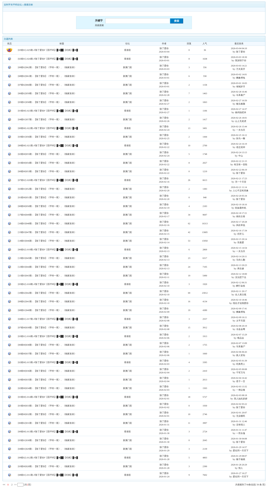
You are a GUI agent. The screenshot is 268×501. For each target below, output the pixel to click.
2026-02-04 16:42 (239, 378)
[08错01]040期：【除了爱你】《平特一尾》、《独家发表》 (47, 310)
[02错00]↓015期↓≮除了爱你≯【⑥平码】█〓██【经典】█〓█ (48, 362)
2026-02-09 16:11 (239, 317)
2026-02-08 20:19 (239, 326)
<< (4, 484)
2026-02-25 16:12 (239, 135)
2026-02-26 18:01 (239, 118)
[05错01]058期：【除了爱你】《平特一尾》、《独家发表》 (47, 102)
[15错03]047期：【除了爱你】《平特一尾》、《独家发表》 (47, 232)
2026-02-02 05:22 (239, 404)
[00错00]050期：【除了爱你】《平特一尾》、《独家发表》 (47, 206)
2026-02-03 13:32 (239, 386)
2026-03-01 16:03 (239, 83)
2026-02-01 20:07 (239, 412)
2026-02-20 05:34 (239, 195)
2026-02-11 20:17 (239, 291)
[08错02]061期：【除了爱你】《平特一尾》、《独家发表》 (47, 76)
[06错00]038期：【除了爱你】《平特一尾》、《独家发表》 (47, 345)
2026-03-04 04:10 (239, 48)
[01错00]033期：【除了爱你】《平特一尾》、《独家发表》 (47, 405)
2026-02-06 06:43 (239, 352)
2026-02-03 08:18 (239, 395)
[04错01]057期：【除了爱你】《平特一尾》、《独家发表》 (47, 119)
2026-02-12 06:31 (239, 282)
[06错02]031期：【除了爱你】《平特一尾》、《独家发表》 (47, 423)
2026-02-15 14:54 (239, 248)
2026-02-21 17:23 (239, 178)
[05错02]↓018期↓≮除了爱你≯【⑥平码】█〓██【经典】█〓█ (48, 284)
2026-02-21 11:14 (239, 187)
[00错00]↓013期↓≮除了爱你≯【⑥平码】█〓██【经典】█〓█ (48, 431)
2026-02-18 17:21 (239, 213)
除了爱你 (164, 48)
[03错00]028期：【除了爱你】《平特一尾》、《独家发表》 (47, 466)
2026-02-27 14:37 (239, 109)
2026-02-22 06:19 (239, 169)
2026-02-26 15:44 (239, 126)
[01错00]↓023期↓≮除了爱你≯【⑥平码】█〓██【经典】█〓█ (48, 110)
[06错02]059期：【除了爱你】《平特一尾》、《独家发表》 (47, 93)
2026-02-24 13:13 (239, 152)
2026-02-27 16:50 (239, 100)
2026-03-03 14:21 (239, 65)
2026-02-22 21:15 (239, 161)
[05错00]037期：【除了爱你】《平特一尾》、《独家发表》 (47, 353)
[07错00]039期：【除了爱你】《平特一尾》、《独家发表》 (47, 327)
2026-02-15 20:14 (239, 239)
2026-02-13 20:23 (239, 265)
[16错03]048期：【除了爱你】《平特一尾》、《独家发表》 (47, 223)
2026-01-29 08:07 (239, 456)
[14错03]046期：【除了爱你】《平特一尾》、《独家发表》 (47, 241)
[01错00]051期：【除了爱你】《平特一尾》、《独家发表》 (47, 197)
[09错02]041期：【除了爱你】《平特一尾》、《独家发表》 (47, 301)
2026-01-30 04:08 (239, 438)
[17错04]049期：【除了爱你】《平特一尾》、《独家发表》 (47, 214)
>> (15, 484)
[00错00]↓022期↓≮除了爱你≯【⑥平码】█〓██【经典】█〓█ (48, 128)
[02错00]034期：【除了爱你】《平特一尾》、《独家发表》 (47, 388)
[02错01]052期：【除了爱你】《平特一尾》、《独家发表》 (47, 189)
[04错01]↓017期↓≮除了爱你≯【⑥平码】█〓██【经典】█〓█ (48, 319)
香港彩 (127, 50)
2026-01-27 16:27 (239, 473)
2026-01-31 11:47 (239, 430)
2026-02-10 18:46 (239, 300)
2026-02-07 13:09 (239, 343)
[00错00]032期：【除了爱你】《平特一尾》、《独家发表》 (47, 414)
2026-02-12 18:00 (239, 274)
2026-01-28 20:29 (239, 464)
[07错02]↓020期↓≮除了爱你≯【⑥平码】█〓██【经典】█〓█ (48, 180)
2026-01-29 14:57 (239, 447)
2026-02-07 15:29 (239, 334)
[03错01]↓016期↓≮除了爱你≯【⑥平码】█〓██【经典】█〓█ (48, 336)
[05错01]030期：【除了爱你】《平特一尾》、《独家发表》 (47, 440)
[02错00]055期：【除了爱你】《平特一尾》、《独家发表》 (47, 154)
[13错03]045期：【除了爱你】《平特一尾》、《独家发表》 (47, 258)
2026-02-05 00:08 (239, 369)
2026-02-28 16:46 (239, 91)
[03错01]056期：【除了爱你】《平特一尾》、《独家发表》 (47, 136)
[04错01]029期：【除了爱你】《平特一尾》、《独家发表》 (47, 449)
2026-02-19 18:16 (239, 204)
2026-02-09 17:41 (239, 308)
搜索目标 (28, 4)
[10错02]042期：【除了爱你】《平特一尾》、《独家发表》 (47, 293)
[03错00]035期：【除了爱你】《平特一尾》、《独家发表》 (47, 379)
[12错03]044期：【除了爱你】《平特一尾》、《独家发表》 (47, 267)
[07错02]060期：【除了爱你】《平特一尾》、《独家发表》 (47, 85)
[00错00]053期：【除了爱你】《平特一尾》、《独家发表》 (47, 171)
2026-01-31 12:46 (239, 421)
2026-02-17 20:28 (239, 222)
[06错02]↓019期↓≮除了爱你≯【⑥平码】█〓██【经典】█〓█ (48, 249)
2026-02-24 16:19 (239, 144)
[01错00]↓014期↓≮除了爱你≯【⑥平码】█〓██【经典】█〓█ (48, 397)
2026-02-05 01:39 (239, 360)
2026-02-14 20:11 (239, 256)
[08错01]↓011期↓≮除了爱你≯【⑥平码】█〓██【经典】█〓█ (48, 475)
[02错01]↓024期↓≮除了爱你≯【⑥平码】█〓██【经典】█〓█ (48, 59)
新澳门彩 (127, 67)
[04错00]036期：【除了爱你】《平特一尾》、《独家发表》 (47, 371)
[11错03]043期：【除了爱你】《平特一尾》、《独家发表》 (47, 275)
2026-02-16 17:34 (239, 230)
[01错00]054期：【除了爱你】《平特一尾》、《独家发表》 (47, 163)
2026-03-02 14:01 (239, 74)
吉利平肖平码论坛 (13, 4)
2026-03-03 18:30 (239, 57)
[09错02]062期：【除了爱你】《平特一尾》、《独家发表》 (47, 67)
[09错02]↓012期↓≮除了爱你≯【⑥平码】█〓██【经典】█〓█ (48, 457)
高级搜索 (99, 25)
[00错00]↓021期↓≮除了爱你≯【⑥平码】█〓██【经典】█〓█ (48, 145)
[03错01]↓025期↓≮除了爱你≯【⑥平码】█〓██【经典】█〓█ (48, 50)
